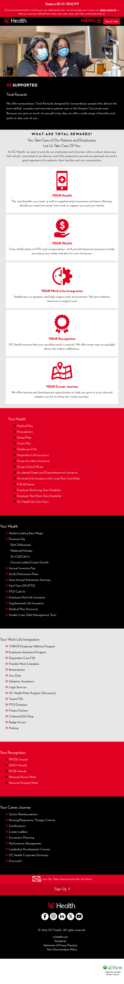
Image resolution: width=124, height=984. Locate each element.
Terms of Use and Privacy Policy (113, 973)
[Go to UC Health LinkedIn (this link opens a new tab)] (62, 916)
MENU (91, 20)
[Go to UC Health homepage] (15, 20)
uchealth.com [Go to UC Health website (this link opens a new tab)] (60, 936)
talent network (108, 10)
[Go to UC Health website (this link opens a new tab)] (62, 905)
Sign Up (62, 888)
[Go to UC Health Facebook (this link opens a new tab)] (45, 916)
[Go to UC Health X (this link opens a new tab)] (70, 916)
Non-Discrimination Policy (62, 949)
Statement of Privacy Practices (61, 945)
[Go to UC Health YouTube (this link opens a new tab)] (79, 916)
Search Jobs (111, 21)
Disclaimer (61, 941)
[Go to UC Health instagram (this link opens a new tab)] (53, 916)
